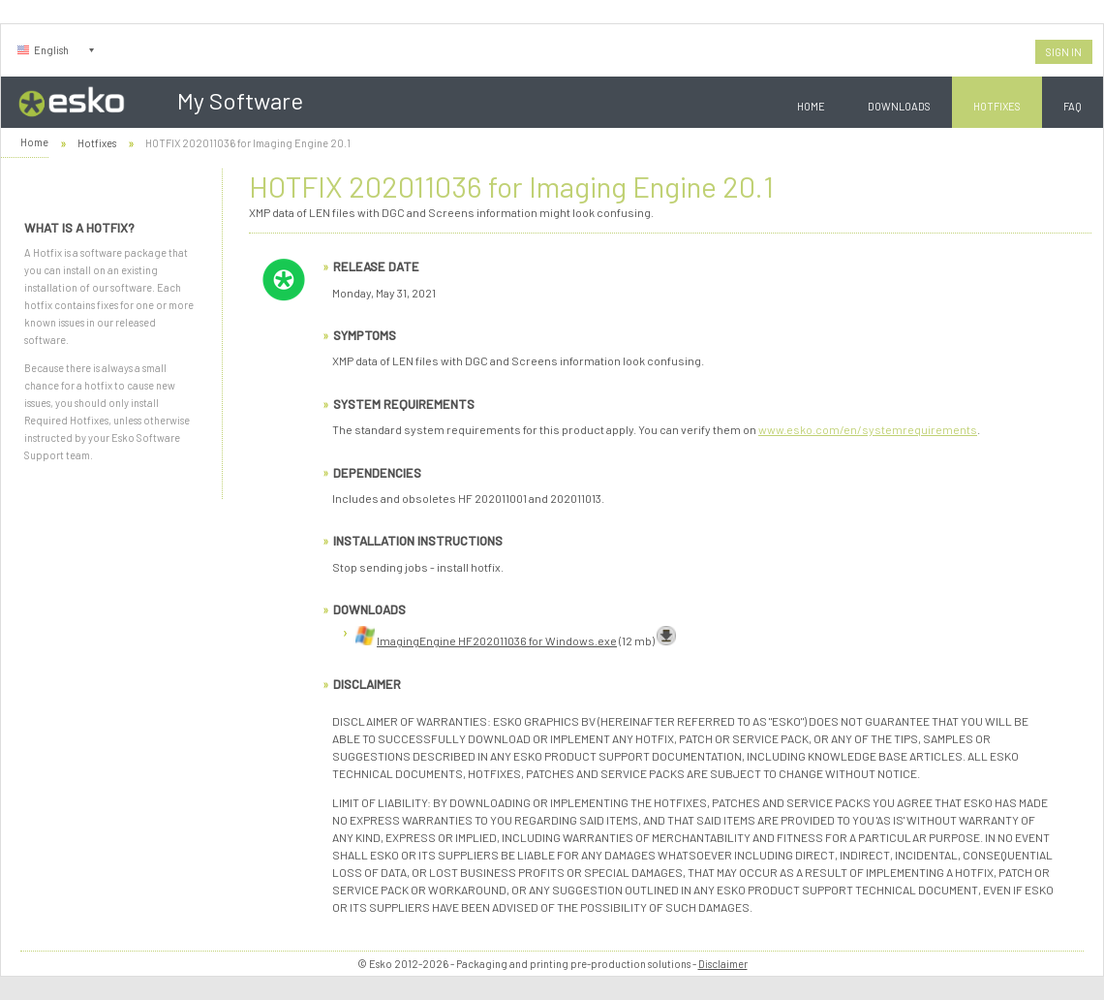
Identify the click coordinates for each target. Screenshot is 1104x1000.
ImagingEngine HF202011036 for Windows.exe (497, 640)
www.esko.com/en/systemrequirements (867, 429)
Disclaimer (723, 963)
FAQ (1072, 106)
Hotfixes (997, 106)
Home (811, 106)
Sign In (1064, 52)
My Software (240, 100)
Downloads (899, 106)
